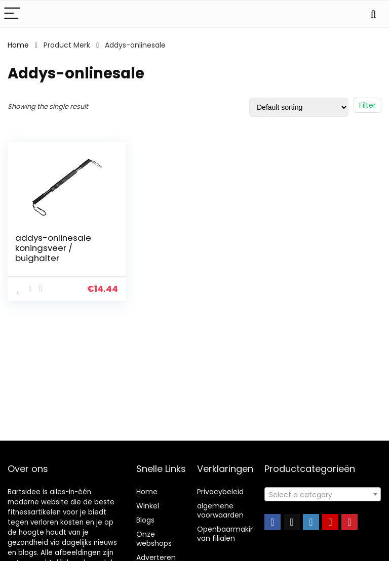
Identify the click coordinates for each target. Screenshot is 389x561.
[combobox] (322, 494)
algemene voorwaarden (220, 510)
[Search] (373, 14)
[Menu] (12, 14)
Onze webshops (154, 538)
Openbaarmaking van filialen (228, 533)
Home (18, 45)
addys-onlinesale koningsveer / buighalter (53, 248)
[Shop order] (298, 107)
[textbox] (323, 495)
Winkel (147, 506)
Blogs (145, 520)
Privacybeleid (220, 492)
